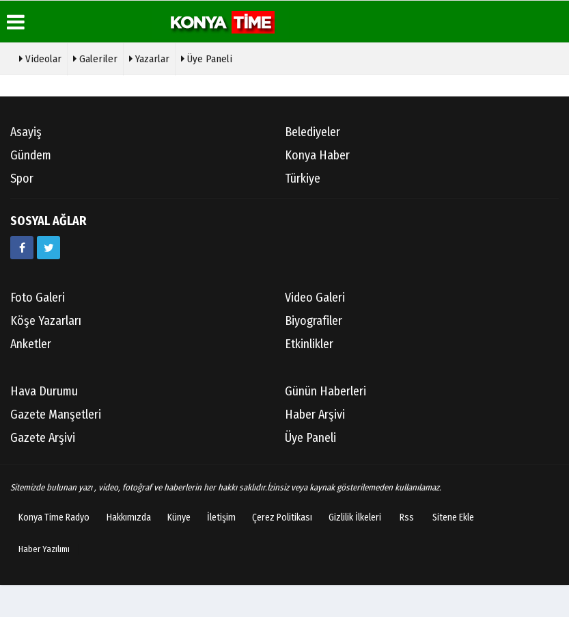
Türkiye (302, 178)
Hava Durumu (44, 391)
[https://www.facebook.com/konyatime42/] (21, 247)
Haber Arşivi (315, 414)
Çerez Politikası (282, 517)
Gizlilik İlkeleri (355, 517)
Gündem (30, 155)
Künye (179, 517)
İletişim (221, 517)
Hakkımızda (129, 517)
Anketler (30, 344)
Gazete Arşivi (42, 437)
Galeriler (95, 57)
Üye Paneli (206, 57)
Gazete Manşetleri (55, 414)
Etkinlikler (309, 344)
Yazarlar (149, 57)
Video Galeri (315, 297)
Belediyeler (312, 132)
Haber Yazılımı (44, 549)
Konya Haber (317, 155)
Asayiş (26, 132)
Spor (21, 178)
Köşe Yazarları (45, 320)
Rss (407, 517)
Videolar (40, 57)
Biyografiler (313, 320)
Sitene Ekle (453, 517)
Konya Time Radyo (53, 517)
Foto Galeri (37, 297)
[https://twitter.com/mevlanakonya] (48, 247)
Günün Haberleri (325, 391)
